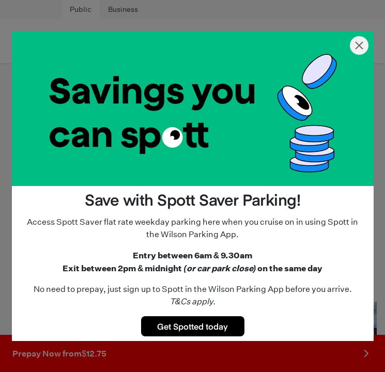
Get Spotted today (192, 326)
